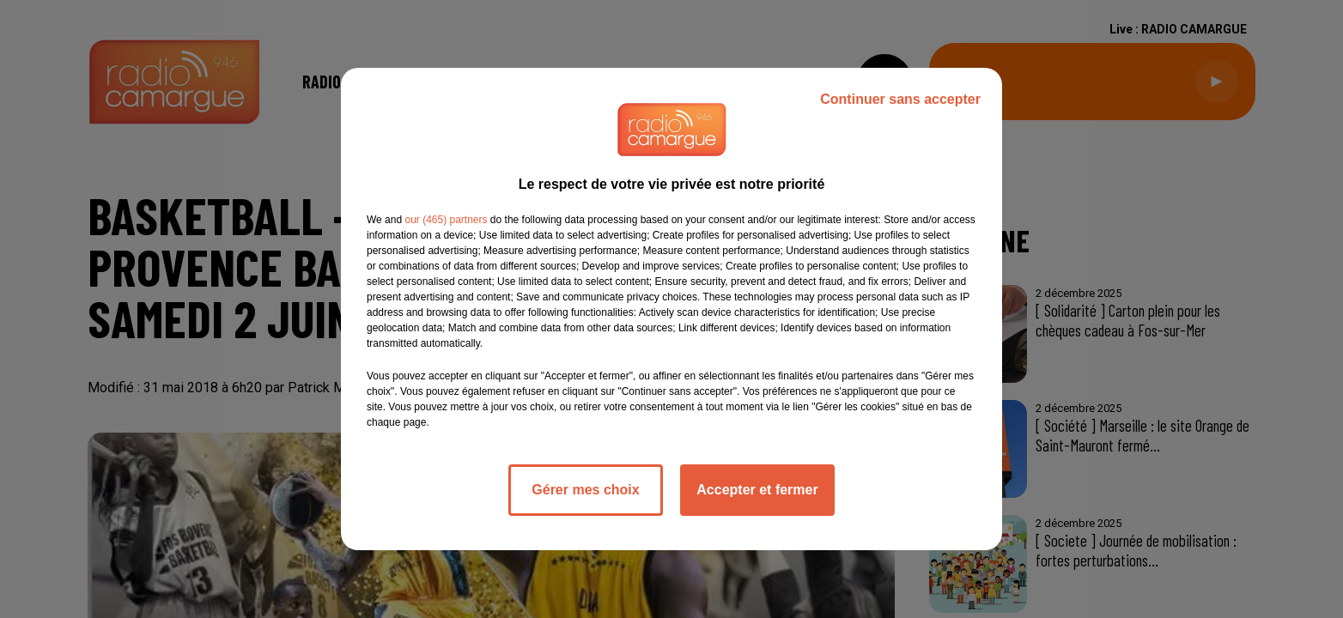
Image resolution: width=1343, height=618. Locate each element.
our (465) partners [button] (445, 220)
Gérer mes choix (585, 489)
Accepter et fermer (756, 489)
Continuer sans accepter (900, 99)
